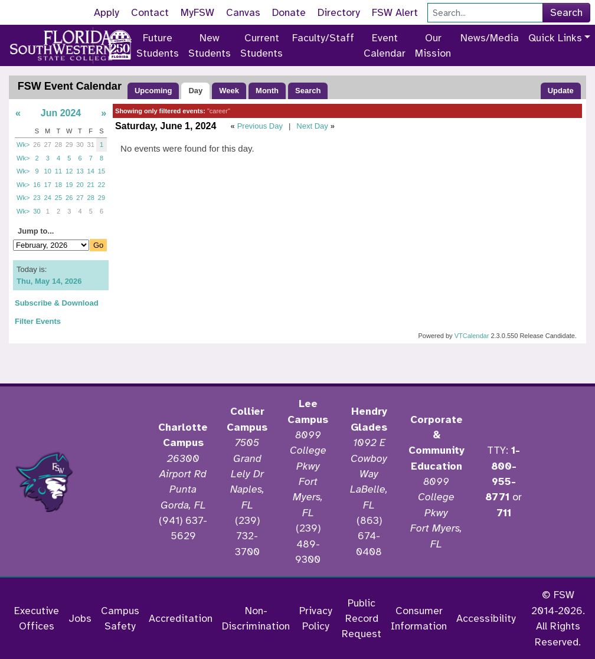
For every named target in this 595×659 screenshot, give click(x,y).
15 (101, 171)
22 (101, 184)
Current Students (261, 45)
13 (79, 171)
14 (90, 171)
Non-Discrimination (256, 618)
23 (36, 197)
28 (58, 144)
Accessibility (486, 618)
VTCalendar (472, 335)
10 (47, 171)
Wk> (23, 144)
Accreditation (180, 618)
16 (36, 184)
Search (566, 12)
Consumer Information (419, 618)
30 (79, 144)
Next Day (312, 126)
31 (90, 144)
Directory (339, 12)
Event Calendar (385, 45)
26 (36, 144)
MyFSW (197, 12)
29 (69, 144)
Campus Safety (120, 618)
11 (58, 171)
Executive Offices (36, 618)
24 (47, 197)
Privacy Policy (315, 618)
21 (90, 184)
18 (58, 184)
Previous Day (260, 126)
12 (69, 171)
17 (47, 184)
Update (561, 90)
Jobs (79, 618)
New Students (209, 45)
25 (58, 197)
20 (79, 184)
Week (229, 90)
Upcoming (153, 90)
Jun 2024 (61, 113)
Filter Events (38, 321)
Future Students (157, 45)
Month (267, 90)
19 (69, 184)
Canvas (243, 12)
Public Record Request (361, 618)
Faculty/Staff (323, 37)
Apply (106, 12)
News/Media (489, 37)
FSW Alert (395, 12)
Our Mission (433, 45)
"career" (218, 110)
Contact (150, 12)
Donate (289, 12)
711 (503, 512)
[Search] (485, 12)
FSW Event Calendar (70, 86)
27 (47, 144)
